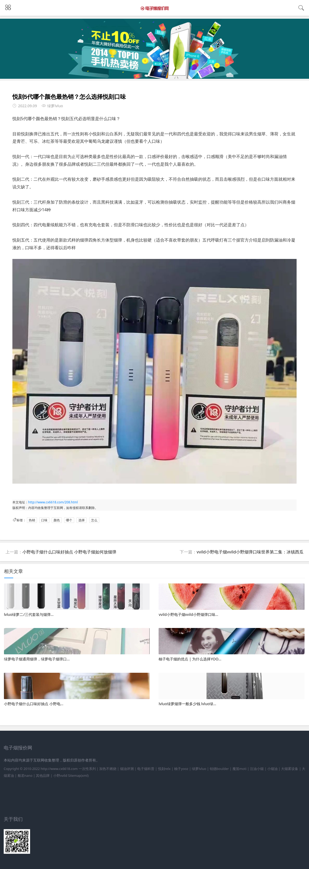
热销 (32, 520)
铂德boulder (219, 769)
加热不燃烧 (107, 769)
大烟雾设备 (289, 769)
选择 (81, 520)
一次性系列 (87, 769)
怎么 (94, 520)
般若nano (25, 775)
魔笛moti (239, 769)
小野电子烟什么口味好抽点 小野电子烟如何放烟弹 (69, 552)
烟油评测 (127, 769)
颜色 (57, 520)
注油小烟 (257, 769)
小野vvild (60, 775)
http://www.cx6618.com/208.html (53, 502)
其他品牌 (43, 775)
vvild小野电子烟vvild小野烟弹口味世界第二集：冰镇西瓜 (250, 552)
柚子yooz (181, 769)
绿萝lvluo (199, 769)
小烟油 (272, 769)
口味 (44, 520)
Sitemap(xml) (78, 775)
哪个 (69, 520)
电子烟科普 (145, 769)
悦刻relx (164, 769)
